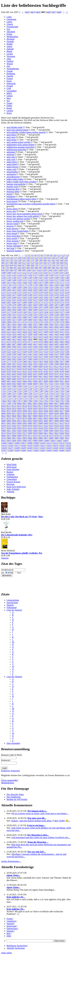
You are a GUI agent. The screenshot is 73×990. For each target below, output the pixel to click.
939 (67, 428)
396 (14, 327)
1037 (4, 450)
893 (30, 421)
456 (56, 337)
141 (40, 277)
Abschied (11, 31)
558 (46, 356)
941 (8, 430)
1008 (29, 443)
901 (3, 423)
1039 (17, 450)
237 (67, 295)
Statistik (10, 923)
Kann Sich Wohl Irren (16, 487)
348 (35, 317)
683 (19, 381)
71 (41, 265)
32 (11, 260)
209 (56, 290)
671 (24, 379)
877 (14, 418)
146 (67, 277)
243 (30, 297)
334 (30, 314)
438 (30, 334)
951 (62, 430)
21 (32, 258)
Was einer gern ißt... (36, 818)
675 (46, 379)
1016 (10, 445)
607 (30, 366)
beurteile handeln (14, 251)
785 (8, 401)
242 (24, 297)
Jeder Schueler (13, 489)
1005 (10, 443)
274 (56, 302)
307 (24, 310)
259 (46, 300)
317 (8, 312)
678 (62, 379)
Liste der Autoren (14, 610)
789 (30, 401)
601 (67, 364)
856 (40, 413)
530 (35, 351)
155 (46, 280)
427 (40, 332)
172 (67, 282)
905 (24, 423)
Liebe (9, 17)
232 (40, 295)
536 (67, 351)
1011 (49, 443)
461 (14, 339)
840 (24, 411)
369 (8, 322)
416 (51, 329)
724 (30, 388)
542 (30, 354)
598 (51, 364)
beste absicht (12, 228)
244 (35, 297)
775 (24, 398)
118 (55, 272)
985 (35, 438)
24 (45, 258)
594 (30, 364)
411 (24, 329)
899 (62, 421)
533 (51, 351)
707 (8, 386)
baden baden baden (15, 179)
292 (14, 307)
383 (14, 324)
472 (3, 342)
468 (59, 12)
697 (24, 384)
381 (3, 324)
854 (30, 413)
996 (24, 440)
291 (8, 307)
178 (30, 285)
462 (27, 12)
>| (67, 12)
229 (24, 295)
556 (35, 356)
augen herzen (12, 167)
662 (46, 376)
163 (19, 282)
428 (46, 332)
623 (46, 369)
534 (56, 351)
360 (30, 319)
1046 (61, 450)
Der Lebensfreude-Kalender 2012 (16, 535)
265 (8, 302)
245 (40, 297)
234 (51, 295)
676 (51, 379)
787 (19, 401)
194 (46, 287)
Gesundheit (12, 91)
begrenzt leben (13, 191)
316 (3, 312)
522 (61, 349)
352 (56, 317)
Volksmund (12, 607)
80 (11, 268)
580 (24, 361)
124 (19, 275)
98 (20, 270)
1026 (4, 448)
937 (56, 428)
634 (35, 371)
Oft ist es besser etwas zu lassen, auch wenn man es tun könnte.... (40, 813)
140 (35, 277)
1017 (17, 445)
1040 (23, 450)
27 (58, 258)
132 (62, 275)
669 (14, 379)
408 (8, 329)
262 (62, 300)
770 (67, 396)
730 (62, 388)
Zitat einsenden (13, 743)
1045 (55, 450)
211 (67, 290)
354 (67, 317)
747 (14, 393)
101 (34, 270)
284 (40, 305)
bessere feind (12, 223)
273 (51, 302)
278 (8, 305)
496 (62, 344)
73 (49, 265)
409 (14, 329)
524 (3, 351)
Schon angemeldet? (9, 780)
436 (19, 334)
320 (24, 312)
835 (67, 408)
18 (20, 258)
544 (40, 354)
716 (56, 386)
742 (56, 391)
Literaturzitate (13, 600)
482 (56, 342)
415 (45, 329)
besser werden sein (15, 221)
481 (51, 342)
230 (30, 295)
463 (32, 12)
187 (8, 287)
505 (40, 347)
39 (41, 260)
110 (14, 272)
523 (67, 349)
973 (40, 435)
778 (40, 398)
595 (35, 364)
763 (30, 396)
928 (8, 428)
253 (14, 300)
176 (19, 285)
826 (19, 408)
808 (62, 403)
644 (19, 374)
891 (19, 421)
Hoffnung (11, 73)
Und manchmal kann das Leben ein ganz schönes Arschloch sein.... (40, 837)
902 (8, 423)
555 (30, 356)
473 (8, 342)
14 (3, 258)
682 (14, 381)
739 (40, 391)
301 (62, 307)
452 (35, 337)
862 (3, 416)
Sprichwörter (12, 602)
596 (40, 364)
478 (35, 342)
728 (51, 388)
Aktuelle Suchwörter (16, 948)
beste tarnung (12, 241)
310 (40, 310)
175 (14, 285)
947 (40, 430)
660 (35, 376)
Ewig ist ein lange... (36, 825)
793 (51, 401)
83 (24, 268)
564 (8, 359)
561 (62, 356)
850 (8, 413)
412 (30, 329)
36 (28, 260)
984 (30, 438)
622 (40, 369)
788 (24, 401)
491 (35, 344)
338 (51, 314)
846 (56, 411)
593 (24, 364)
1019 (29, 445)
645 (24, 374)
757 (67, 393)
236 (62, 295)
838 (14, 411)
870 (46, 416)
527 (19, 351)
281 (24, 305)
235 (56, 295)
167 (40, 282)
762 (24, 396)
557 (40, 356)
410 (19, 329)
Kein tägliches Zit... (16, 897)
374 (35, 322)
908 (40, 423)
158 (62, 280)
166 (35, 282)
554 (24, 356)
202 (19, 290)
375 (40, 322)
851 (14, 413)
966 (3, 435)
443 (56, 334)
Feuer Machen (13, 469)
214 (14, 292)
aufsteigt (10, 154)
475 (19, 342)
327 (62, 312)
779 (46, 398)
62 (3, 265)
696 (19, 384)
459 (3, 339)
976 (56, 435)
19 (24, 258)
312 (51, 310)
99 (24, 270)
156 (51, 280)
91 (58, 268)
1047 (68, 450)
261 (56, 300)
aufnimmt (11, 152)
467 (53, 12)
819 (51, 406)
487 (14, 344)
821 (61, 406)
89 (49, 268)
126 (30, 275)
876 (8, 418)
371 (19, 322)
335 (35, 314)
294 (24, 307)
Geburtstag (11, 19)
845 (51, 411)
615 (3, 369)
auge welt (11, 159)
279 (14, 305)
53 (32, 263)
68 (28, 265)
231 (35, 295)
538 (8, 354)
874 (67, 416)
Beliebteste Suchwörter (17, 945)
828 (30, 408)
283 (35, 305)
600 (62, 364)
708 (14, 386)
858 (51, 413)
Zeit (8, 29)
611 (51, 366)
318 (14, 312)
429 (51, 332)
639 (62, 371)
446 (3, 337)
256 (30, 300)
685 (30, 381)
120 (66, 272)
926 (67, 426)
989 (56, 438)
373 (30, 322)
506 (46, 347)
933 (35, 428)
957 (24, 433)
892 (24, 421)
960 (40, 433)
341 (67, 314)
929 (14, 428)
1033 (49, 448)
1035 (61, 448)
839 (19, 411)
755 (56, 393)
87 (41, 268)
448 (14, 337)
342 (3, 317)
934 (40, 428)
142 (46, 277)
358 (19, 319)
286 (51, 305)
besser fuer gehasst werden (18, 218)
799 (14, 403)
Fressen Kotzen (13, 482)
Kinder (10, 44)
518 (40, 349)
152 (30, 280)
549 (67, 354)
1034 (55, 448)
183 (56, 285)
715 (51, 386)
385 (24, 324)
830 (40, 408)
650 (51, 374)
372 (24, 322)
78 (3, 268)
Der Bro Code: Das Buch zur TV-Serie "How (22, 516)
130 (51, 275)
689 (51, 381)
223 (62, 292)
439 (35, 334)
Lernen (10, 54)
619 (24, 369)
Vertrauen (11, 56)
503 (30, 347)
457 (62, 337)
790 (35, 401)
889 (8, 421)
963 (56, 433)
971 (30, 435)
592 (19, 364)
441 (46, 334)
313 (56, 310)
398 (24, 327)
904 (19, 423)
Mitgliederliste (7, 783)
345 (19, 317)
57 (49, 263)
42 (53, 260)
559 (51, 356)
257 (35, 300)
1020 (36, 445)
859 (56, 413)
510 (67, 347)
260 (51, 300)
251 (3, 300)
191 (30, 287)
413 (35, 329)
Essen (9, 81)
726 (40, 388)
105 (55, 270)
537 (3, 354)
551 (8, 356)
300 (56, 307)
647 (35, 374)
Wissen (10, 64)
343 (8, 317)
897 (51, 421)
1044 (49, 450)
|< (19, 12)
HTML (11, 573)
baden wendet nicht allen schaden (21, 181)
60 (62, 263)
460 (8, 339)
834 (62, 408)
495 (56, 344)
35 (24, 260)
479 (40, 342)
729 (56, 388)
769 (62, 396)
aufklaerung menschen (16, 149)
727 (46, 388)
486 (8, 344)
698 (30, 384)
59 (58, 263)
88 (45, 268)
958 (30, 433)
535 (62, 351)
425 (30, 332)
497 (67, 344)
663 (51, 376)
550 (3, 356)
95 (7, 270)
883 (46, 418)
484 (67, 342)
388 (40, 324)
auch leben (11, 135)
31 (7, 260)
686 (35, 381)
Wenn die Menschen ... (37, 842)
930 (19, 428)
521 (56, 349)
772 (8, 398)
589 (3, 364)
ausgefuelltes (12, 172)
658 (24, 376)
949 (51, 430)
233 (46, 295)
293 (19, 307)
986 (40, 438)
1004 (4, 443)
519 (45, 349)
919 (30, 426)
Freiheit (10, 61)
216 (24, 292)
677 (56, 379)
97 (15, 270)
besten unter (12, 243)
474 (14, 342)
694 (8, 384)
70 (37, 265)
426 (35, 332)
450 (24, 337)
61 (66, 263)
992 (3, 440)
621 (35, 369)
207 (46, 290)
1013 (61, 443)
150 (19, 280)
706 (3, 386)
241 (19, 297)
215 (19, 292)
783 (67, 398)
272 (46, 302)
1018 (23, 445)
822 (67, 406)
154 (40, 280)
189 (19, 287)
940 (3, 430)
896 (46, 421)
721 (14, 388)
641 (3, 374)
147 (3, 280)
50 (20, 263)
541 (24, 354)
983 (24, 438)
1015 (4, 445)
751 (35, 393)
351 (51, 317)
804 (40, 403)
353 (62, 317)
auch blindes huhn (15, 127)
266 (14, 302)
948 (46, 430)
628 (3, 371)
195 (51, 287)
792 (46, 401)
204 (30, 290)
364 (51, 319)
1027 (10, 448)
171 (62, 282)
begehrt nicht (12, 186)
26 (53, 258)
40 (45, 260)
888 (3, 421)
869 (40, 416)
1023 (55, 445)
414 (40, 329)
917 (19, 426)
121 (3, 275)
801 (24, 403)
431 (62, 332)
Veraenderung (13, 68)
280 (19, 305)
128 (40, 275)
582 (35, 361)
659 (30, 376)
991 (67, 438)
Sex (8, 101)
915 (8, 426)
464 (38, 12)
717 (61, 386)
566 (19, 359)
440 (40, 334)
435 (14, 334)
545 (46, 354)
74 (53, 265)
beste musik (12, 238)
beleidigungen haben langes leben (21, 199)
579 (19, 361)
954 (8, 433)
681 (8, 381)
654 (3, 376)
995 (19, 440)
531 (40, 351)
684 (24, 381)
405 (62, 327)
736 (24, 391)
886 (62, 418)
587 (62, 361)
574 (62, 359)
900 (67, 421)
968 (14, 435)
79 (7, 268)
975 (51, 435)
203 (24, 290)
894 (35, 421)
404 (56, 327)
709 (19, 386)
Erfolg (9, 34)
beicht (9, 194)
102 (39, 270)
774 (19, 398)
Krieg (9, 113)
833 (56, 408)
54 (37, 263)
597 (46, 364)
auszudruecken (13, 177)
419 (67, 329)
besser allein (12, 209)
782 (62, 398)
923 (51, 426)
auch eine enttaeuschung (17, 130)
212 (3, 292)
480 (46, 342)
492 (40, 344)
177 (24, 285)
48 (11, 263)
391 (56, 324)
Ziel (8, 66)
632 (24, 371)
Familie (10, 76)
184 (62, 285)
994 (14, 440)
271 (40, 302)
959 (35, 433)
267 (19, 302)
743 (62, 391)
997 (30, 440)
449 (19, 337)
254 (19, 300)
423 (19, 332)
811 (8, 406)
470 (62, 339)
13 (67, 255)
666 (67, 376)
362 (40, 319)
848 (67, 411)
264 (3, 302)
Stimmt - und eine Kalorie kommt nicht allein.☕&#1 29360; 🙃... (40, 821)
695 (14, 384)
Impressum (11, 926)
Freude (10, 71)
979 (3, 438)
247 (51, 297)
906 (30, 423)
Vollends (10, 491)
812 (14, 406)
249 (62, 297)
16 (11, 258)
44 (62, 260)
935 (46, 428)
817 (40, 406)
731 (67, 388)
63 (7, 265)
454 (46, 337)
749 (24, 393)
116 (45, 272)
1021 (42, 445)
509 (62, 347)
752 (40, 393)
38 (37, 260)
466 (48, 12)
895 (40, 421)
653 (67, 374)
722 (19, 388)
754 (51, 393)
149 (14, 280)
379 (62, 322)
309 (35, 310)
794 (56, 401)
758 (3, 396)
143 (51, 277)
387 (35, 324)
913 (67, 423)
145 (62, 277)
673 (35, 379)
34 (20, 260)
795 (62, 401)
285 (46, 305)
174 (8, 285)
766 (46, 396)
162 (14, 282)
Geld (9, 88)
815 (30, 406)
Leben (9, 22)
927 (3, 428)
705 (67, 384)
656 (14, 376)
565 (14, 359)
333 (24, 314)
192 (35, 287)
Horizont (10, 484)
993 (8, 440)
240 (14, 297)
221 (51, 292)
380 (67, 322)
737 (30, 391)
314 (61, 310)
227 (14, 295)
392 (62, 324)
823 (3, 408)
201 (14, 290)
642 (8, 374)
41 (49, 260)
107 (66, 270)
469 (56, 339)
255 (24, 300)
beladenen (11, 196)
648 (40, 374)
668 (8, 379)
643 (14, 374)
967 (8, 435)
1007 (23, 443)
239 (8, 297)
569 (35, 359)
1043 (42, 450)
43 (58, 260)
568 (30, 359)
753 (46, 393)
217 (30, 292)
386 (30, 324)
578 (14, 361)
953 (3, 433)
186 (3, 287)
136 (14, 277)
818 (45, 406)
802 (30, 403)
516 (30, 349)
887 (67, 418)
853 (24, 413)
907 (35, 423)
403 (51, 327)
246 (46, 297)
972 (35, 435)
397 (19, 327)
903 (14, 423)
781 (56, 398)
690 (56, 381)
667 (3, 379)
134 (3, 277)
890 (14, 421)
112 (24, 272)
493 (46, 344)
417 (56, 329)
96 (11, 270)
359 (24, 319)
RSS (8, 933)
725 (35, 388)
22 (37, 258)
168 (46, 282)
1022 (49, 445)
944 (24, 430)
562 (67, 356)
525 (8, 351)
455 (51, 337)
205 (35, 290)
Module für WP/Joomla (17, 799)
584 (46, 361)
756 (62, 393)
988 (51, 438)
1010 (42, 443)
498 (3, 347)
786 (14, 401)
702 (51, 384)
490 (30, 344)
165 (30, 282)
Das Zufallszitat (14, 797)
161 (8, 282)
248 (56, 297)
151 (24, 280)
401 (40, 327)
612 (56, 366)
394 (3, 327)
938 (62, 428)
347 (30, 317)
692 (67, 381)
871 (51, 416)
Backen (10, 472)
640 (67, 371)
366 (62, 319)
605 (19, 366)
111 (19, 272)
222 (56, 292)
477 (30, 342)
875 (3, 418)
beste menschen (13, 236)
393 (67, 324)
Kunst (9, 108)
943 (19, 430)
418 (61, 329)
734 (14, 391)
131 (56, 275)
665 (62, 376)
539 (14, 354)
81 (15, 268)
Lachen (10, 110)
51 (24, 263)
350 (46, 317)
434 (8, 334)
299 (51, 307)
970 (24, 435)
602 (3, 366)
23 (41, 258)
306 (19, 310)
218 (35, 292)
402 (46, 327)
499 (8, 347)
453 (40, 337)
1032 (42, 448)
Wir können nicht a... (37, 811)
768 (56, 396)
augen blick (12, 162)
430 (56, 332)
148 (8, 280)
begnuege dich (13, 189)
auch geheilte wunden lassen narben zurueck (26, 132)
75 (58, 265)
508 (56, 347)
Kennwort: (5, 760)
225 (3, 295)
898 (56, 421)
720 (8, 388)
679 (67, 379)
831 (46, 408)
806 (51, 403)
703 (56, 384)
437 (24, 334)
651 (56, 374)
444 (62, 334)
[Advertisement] (9, 583)
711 (30, 386)
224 (67, 292)
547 (56, 354)
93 (66, 268)
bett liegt (10, 248)
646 (30, 374)
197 (62, 287)
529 (30, 351)
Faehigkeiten (12, 477)
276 (67, 302)
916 (14, 426)
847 (62, 411)
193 (40, 287)
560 (56, 356)
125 (24, 275)
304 (8, 310)
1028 (17, 448)
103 (44, 270)
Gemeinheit (12, 479)
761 (19, 396)
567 (24, 359)
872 (56, 416)
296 (35, 307)
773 (14, 398)
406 (67, 327)
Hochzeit (11, 39)
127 (35, 275)
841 (30, 411)
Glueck (10, 24)
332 (19, 314)
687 (40, 381)
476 (24, 342)
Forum (9, 918)
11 (59, 255)
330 (8, 314)
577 (8, 361)
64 (11, 265)
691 (62, 381)
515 (24, 349)
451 (30, 337)
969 (19, 435)
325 (51, 312)
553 (19, 356)
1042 (36, 450)
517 (35, 349)
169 (51, 282)
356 (8, 319)
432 (67, 332)
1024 (61, 445)
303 (3, 310)
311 (45, 310)
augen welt (11, 169)
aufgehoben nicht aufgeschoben (20, 144)
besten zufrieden (14, 246)
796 (67, 401)
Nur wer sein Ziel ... (36, 852)
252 (8, 300)
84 (28, 268)
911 (56, 423)
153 (35, 280)
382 (8, 324)
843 (40, 411)
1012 (55, 443)
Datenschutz (12, 928)
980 (8, 438)
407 (3, 329)
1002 (59, 440)
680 (3, 381)
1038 (10, 450)
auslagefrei (11, 174)
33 (15, 260)
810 (3, 406)
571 (46, 359)
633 (30, 371)
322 (35, 312)
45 (66, 260)
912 (61, 423)
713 (40, 386)
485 (3, 344)
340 (62, 314)
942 (14, 430)
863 (8, 416)
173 (3, 285)
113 (29, 272)
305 (14, 310)
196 (56, 287)
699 (35, 384)
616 (8, 369)
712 (35, 386)
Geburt (10, 96)
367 (67, 319)
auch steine (11, 139)
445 (67, 334)
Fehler (9, 105)
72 (45, 265)
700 (40, 384)
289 (67, 305)
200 (8, 290)
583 (40, 361)
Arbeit (9, 46)
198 (67, 287)
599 (56, 364)
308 (30, 310)
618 (19, 369)
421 (8, 332)
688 (46, 381)
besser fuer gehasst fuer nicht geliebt (23, 216)
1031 (36, 448)
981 (14, 438)
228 (19, 295)
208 (51, 290)
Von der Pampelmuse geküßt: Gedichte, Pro (21, 553)
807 (56, 403)
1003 (66, 440)
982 (19, 438)
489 (24, 344)
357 (14, 319)
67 (24, 265)
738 (35, 391)
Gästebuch (11, 921)
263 (67, 300)
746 (8, 393)
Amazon (5, 558)
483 (62, 342)
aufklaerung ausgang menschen (20, 147)
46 (3, 263)
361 (35, 319)
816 (35, 406)
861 (67, 413)
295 (30, 307)
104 (50, 270)
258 (40, 300)
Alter (9, 59)
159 (67, 280)
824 (8, 408)
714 (45, 386)
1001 (53, 440)
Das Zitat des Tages (15, 794)
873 (62, 416)
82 (20, 268)
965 (67, 433)
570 (40, 359)
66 (20, 265)
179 (35, 285)
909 (46, 423)
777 (35, 398)
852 (19, 413)
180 (40, 285)
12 (63, 255)
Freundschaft (12, 27)
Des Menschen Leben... (38, 835)
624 (51, 369)
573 (56, 359)
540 (19, 354)
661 (40, 376)
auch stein (11, 137)
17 (15, 258)
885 (56, 418)
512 (8, 349)
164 (24, 282)
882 (40, 418)
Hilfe (9, 936)
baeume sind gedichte (16, 184)
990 (62, 438)
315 (67, 310)
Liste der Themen (14, 676)
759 (8, 396)
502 (24, 347)
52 (28, 263)
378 (56, 322)
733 (8, 391)
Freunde (10, 41)
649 (46, 374)
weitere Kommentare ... (11, 861)
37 (32, 260)
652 (62, 374)
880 (30, 418)
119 (61, 272)
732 (3, 391)
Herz (9, 98)
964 (62, 433)
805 (46, 403)
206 (40, 290)
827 (24, 408)
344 (14, 317)
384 (19, 324)
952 (67, 430)
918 (24, 426)
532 (46, 351)
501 (19, 347)
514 (19, 349)
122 (8, 275)
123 (14, 275)
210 (62, 290)
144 (56, 277)
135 (8, 277)
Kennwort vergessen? (10, 771)
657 (19, 376)
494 (51, 344)
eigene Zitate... (13, 875)
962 (51, 433)
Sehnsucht (11, 83)
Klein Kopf (11, 467)
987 (46, 438)
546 (51, 354)
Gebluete (11, 474)
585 (51, 361)
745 (3, 393)
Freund (10, 86)
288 (62, 305)
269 (30, 302)
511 (3, 349)
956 (19, 433)
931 (24, 428)
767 (51, 396)
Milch (9, 93)
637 (51, 371)
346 (24, 317)
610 (46, 366)
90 (53, 268)
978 (67, 435)
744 (67, 391)
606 (24, 366)
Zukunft (10, 49)
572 (51, 359)
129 (46, 275)
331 (14, 314)
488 (19, 344)
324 (46, 312)
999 (40, 440)
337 (46, 314)
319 (19, 312)
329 (3, 314)
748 (19, 393)
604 (14, 366)
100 (28, 270)
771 (3, 398)
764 (35, 396)
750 (30, 393)
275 (62, 302)
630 (14, 371)
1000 (46, 440)
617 (14, 369)
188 (14, 287)
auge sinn (11, 157)
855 (35, 413)
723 (24, 388)
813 (19, 406)
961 (46, 433)
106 (60, 270)
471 (67, 339)
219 (40, 292)
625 (56, 369)
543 (35, 354)
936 (51, 428)
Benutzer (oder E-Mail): (11, 755)
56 (45, 263)
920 (35, 426)
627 (67, 369)
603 (8, 366)
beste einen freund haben (17, 231)
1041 (29, 450)
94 (3, 270)
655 (8, 376)
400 (35, 327)
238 (3, 297)
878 (19, 418)
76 (62, 265)
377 (51, 322)
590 (8, 364)
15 (7, 258)
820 (56, 406)
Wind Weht (11, 464)
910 (51, 423)
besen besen (12, 201)
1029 (23, 448)
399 (30, 327)
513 (14, 349)
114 (34, 272)
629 (8, 371)
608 (35, 366)
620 (30, 369)
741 (51, 391)
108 (3, 272)
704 (62, 384)
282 (30, 305)
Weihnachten (12, 36)
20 (28, 258)
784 (3, 401)
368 (3, 322)
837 (8, 411)
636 (46, 371)
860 (62, 413)
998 (35, 440)
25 (49, 258)
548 (62, 354)
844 (46, 411)
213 (8, 292)
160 (3, 282)
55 (41, 263)
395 (8, 327)
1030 (29, 448)
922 (46, 426)
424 (24, 332)
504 (35, 347)
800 (19, 403)
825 (14, 408)
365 (56, 319)
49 (15, 263)
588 (67, 361)
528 (24, 351)
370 (14, 322)
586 (56, 361)
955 (14, 433)
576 (3, 361)
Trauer (9, 103)
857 (46, 413)
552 (14, 356)
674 (40, 379)
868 (35, 416)
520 (51, 349)
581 (30, 361)
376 (46, 322)
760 (14, 396)
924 (56, 426)
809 (67, 403)
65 (15, 265)
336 (40, 314)
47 (7, 263)
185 (67, 285)
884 (51, 418)
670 (19, 379)
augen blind (12, 164)
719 (3, 388)
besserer (10, 226)
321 (30, 312)
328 (67, 312)
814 (24, 406)
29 (66, 258)
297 (40, 307)
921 (40, 426)
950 (56, 430)
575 (67, 359)
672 (30, 379)
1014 (68, 443)
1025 (68, 445)
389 (46, 324)
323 (40, 312)
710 (24, 386)
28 (62, 258)
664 (56, 376)
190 (24, 287)
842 (35, 411)
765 (40, 396)
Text (19, 573)
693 (3, 384)
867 (30, 416)
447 (8, 337)
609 (40, 366)
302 (67, 307)
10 (55, 255)
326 (56, 312)
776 (30, 398)
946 (35, 430)
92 (62, 268)
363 (46, 319)
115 (40, 272)
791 (40, 401)
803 (35, 403)
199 (3, 290)
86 (37, 268)
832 (51, 408)
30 (3, 260)
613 (61, 366)
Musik (9, 51)
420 (3, 332)
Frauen (10, 78)
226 (8, 295)
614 (67, 366)
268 (24, 302)
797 (3, 403)
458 (67, 337)
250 (67, 297)
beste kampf (12, 233)
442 (51, 334)
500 (14, 347)
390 (51, 324)
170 (56, 282)
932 (30, 428)
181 (46, 285)
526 (14, 351)
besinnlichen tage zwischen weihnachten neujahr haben (31, 204)
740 (46, 391)
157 (56, 280)
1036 (68, 448)
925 (62, 426)
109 (8, 272)
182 (51, 285)
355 (3, 319)
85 (32, 268)
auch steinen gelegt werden (18, 142)
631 (19, 371)
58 (53, 263)
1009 (36, 443)
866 (24, 416)
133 (67, 275)
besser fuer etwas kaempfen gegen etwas (24, 214)
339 (56, 314)
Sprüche (10, 605)
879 (24, 418)
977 (62, 435)
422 (14, 332)
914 (3, 426)
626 (62, 369)
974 (46, 435)
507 (51, 347)
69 (32, 265)
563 (3, 359)
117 (50, 272)
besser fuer (11, 211)
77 (66, 265)
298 (46, 307)
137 (19, 277)
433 (3, 334)
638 (56, 371)
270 (35, 302)
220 (46, 292)
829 (35, 408)
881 (35, 418)
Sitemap (10, 931)
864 (14, 416)
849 (3, 413)
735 (19, 391)
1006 (17, 443)
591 (14, 364)
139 (30, 277)
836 (3, 411)
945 (30, 430)
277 (3, 305)
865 (19, 416)
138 (24, 277)
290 (3, 307)
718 (67, 386)
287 (56, 305)
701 (46, 384)
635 (40, 371)
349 (40, 317)
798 (8, 403)
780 (51, 398)
